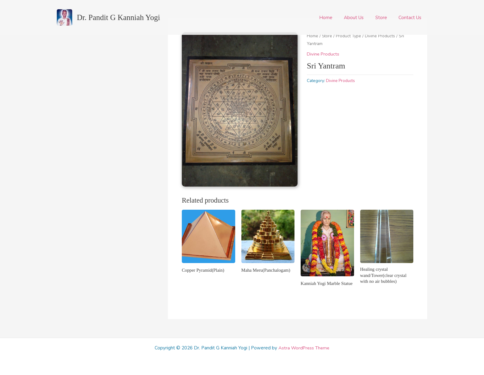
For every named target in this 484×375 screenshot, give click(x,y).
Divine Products (381, 36)
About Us (359, 17)
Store (384, 17)
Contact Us (411, 17)
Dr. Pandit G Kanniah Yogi (118, 17)
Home (333, 17)
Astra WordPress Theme (304, 348)
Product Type (349, 36)
